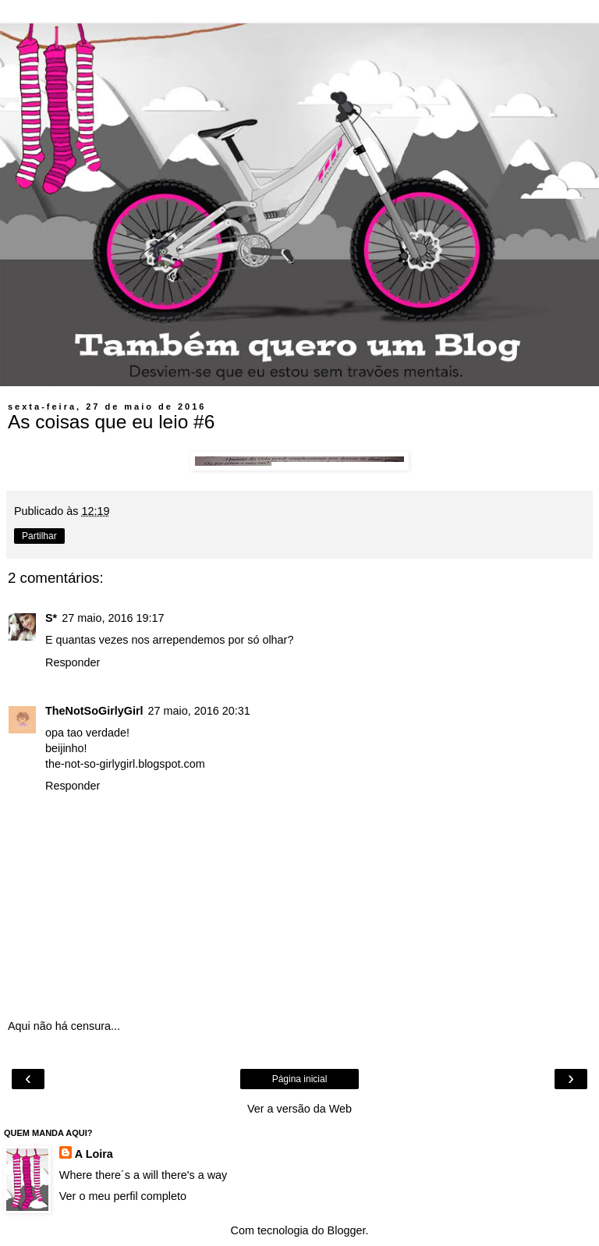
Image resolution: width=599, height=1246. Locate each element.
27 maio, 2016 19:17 (113, 618)
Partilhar (39, 536)
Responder (72, 662)
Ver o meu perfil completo (122, 1196)
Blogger (347, 1230)
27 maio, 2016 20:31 (199, 711)
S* (51, 618)
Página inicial (300, 1079)
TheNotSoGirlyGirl (94, 711)
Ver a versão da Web (299, 1108)
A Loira (94, 1154)
